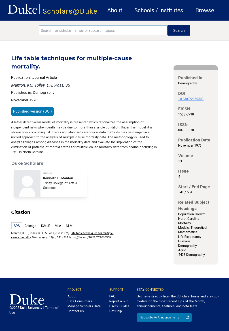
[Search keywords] (103, 30)
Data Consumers (80, 301)
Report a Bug (118, 301)
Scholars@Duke (70, 11)
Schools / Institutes (158, 10)
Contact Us (76, 311)
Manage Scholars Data (84, 306)
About (114, 10)
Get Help (115, 311)
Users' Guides (119, 306)
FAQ (112, 296)
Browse (204, 10)
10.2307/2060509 (191, 99)
